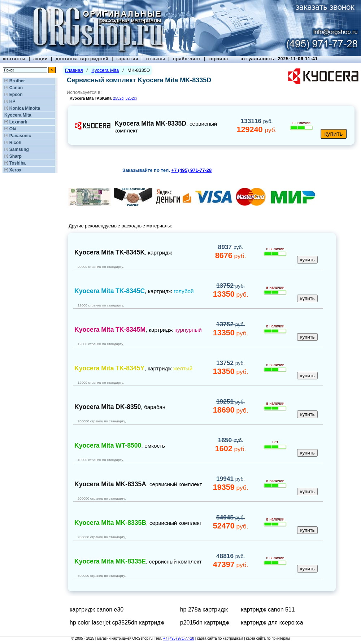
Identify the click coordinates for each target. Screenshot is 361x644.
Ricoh (15, 142)
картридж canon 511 (268, 609)
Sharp (15, 156)
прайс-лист (187, 58)
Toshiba (17, 163)
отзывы (155, 58)
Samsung (19, 149)
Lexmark (18, 122)
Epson (16, 94)
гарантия (127, 58)
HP (12, 101)
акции (41, 58)
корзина (218, 58)
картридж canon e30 (96, 609)
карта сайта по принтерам (268, 638)
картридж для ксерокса (272, 622)
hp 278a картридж (204, 609)
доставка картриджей (82, 58)
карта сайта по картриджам (220, 638)
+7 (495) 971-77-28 (178, 638)
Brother (17, 80)
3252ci (130, 98)
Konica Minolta (24, 108)
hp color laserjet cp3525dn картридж (117, 622)
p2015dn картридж (205, 622)
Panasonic (20, 135)
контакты (14, 58)
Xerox (15, 170)
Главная (74, 70)
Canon (16, 87)
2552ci (118, 98)
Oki (12, 128)
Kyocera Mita (17, 115)
